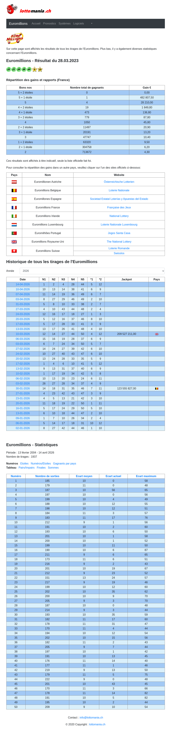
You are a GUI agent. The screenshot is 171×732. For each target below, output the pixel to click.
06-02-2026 (23, 378)
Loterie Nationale (119, 190)
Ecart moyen (84, 476)
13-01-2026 (23, 413)
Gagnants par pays (64, 463)
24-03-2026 (23, 314)
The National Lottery (119, 241)
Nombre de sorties (47, 476)
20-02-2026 (23, 358)
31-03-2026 (23, 304)
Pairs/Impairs (26, 467)
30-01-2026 (23, 388)
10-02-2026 (23, 373)
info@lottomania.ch (91, 717)
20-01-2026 (23, 403)
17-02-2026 (23, 363)
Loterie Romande (119, 248)
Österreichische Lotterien (119, 181)
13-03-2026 (23, 329)
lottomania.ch (97, 724)
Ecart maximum (146, 476)
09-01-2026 (23, 418)
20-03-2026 (23, 319)
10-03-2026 (23, 333)
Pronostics (49, 23)
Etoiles (24, 463)
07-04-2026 (23, 294)
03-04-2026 (23, 299)
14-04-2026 (23, 284)
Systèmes (65, 23)
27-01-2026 (23, 393)
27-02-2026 (23, 348)
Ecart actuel (113, 476)
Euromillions (18, 23)
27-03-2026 (23, 309)
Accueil (36, 23)
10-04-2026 (23, 289)
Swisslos (119, 253)
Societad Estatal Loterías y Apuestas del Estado (119, 198)
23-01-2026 (23, 398)
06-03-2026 (23, 338)
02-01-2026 (23, 428)
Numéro (16, 476)
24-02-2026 (23, 353)
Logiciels (78, 23)
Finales (41, 467)
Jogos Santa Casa (119, 233)
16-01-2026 (23, 408)
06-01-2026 (23, 423)
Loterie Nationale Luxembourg (119, 224)
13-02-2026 (23, 368)
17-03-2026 (23, 324)
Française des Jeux (119, 207)
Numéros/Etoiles (41, 463)
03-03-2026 (23, 343)
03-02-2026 (23, 383)
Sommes (53, 467)
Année (10, 270)
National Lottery (119, 216)
